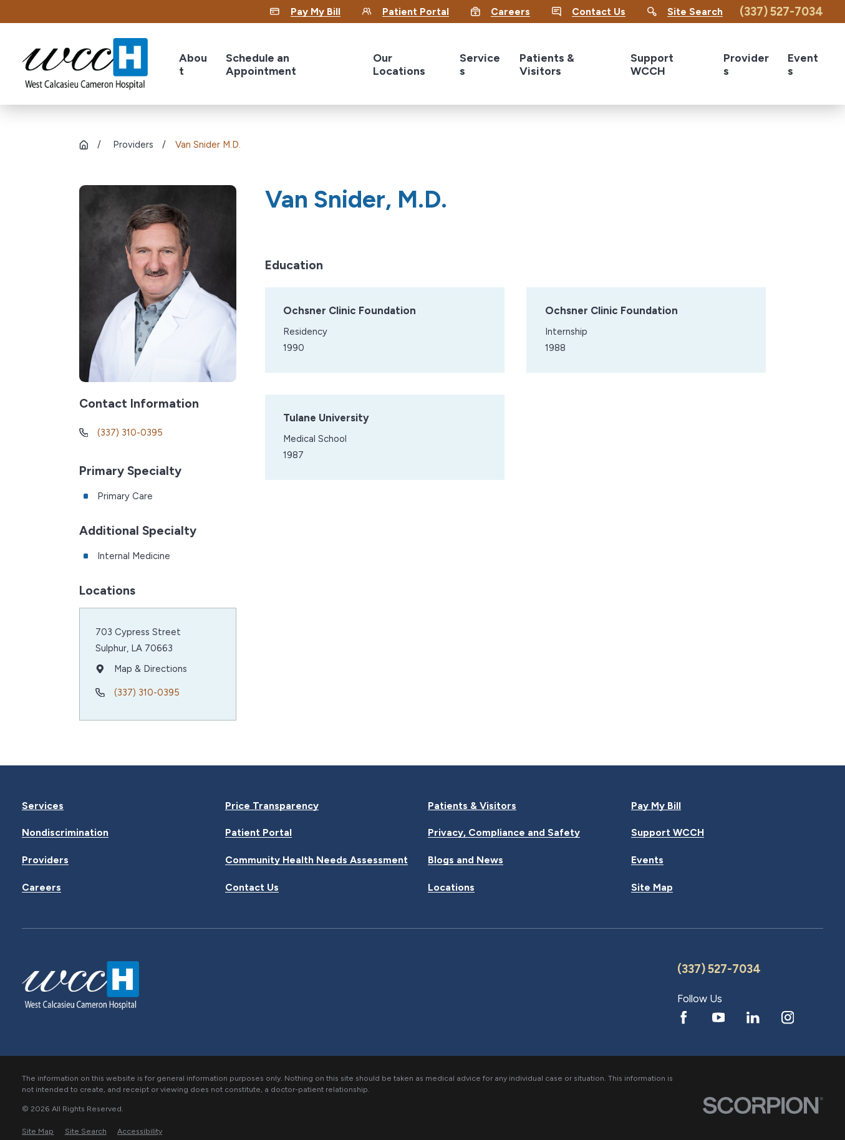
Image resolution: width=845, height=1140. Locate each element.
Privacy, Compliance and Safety (504, 833)
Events (647, 860)
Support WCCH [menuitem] (652, 64)
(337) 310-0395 (130, 432)
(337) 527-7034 (781, 11)
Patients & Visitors (472, 806)
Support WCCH (667, 833)
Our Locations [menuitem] (399, 64)
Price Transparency (272, 806)
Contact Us (252, 888)
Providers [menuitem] (746, 64)
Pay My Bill (656, 806)
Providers (45, 860)
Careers (41, 888)
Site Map (652, 888)
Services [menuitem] (480, 64)
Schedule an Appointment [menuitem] (261, 64)
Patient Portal (258, 833)
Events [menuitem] (803, 64)
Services (43, 806)
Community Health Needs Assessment (316, 860)
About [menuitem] (193, 64)
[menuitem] (38, 1131)
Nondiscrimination (65, 833)
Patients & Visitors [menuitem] (546, 64)
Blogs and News (465, 860)
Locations (451, 888)
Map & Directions (149, 668)
